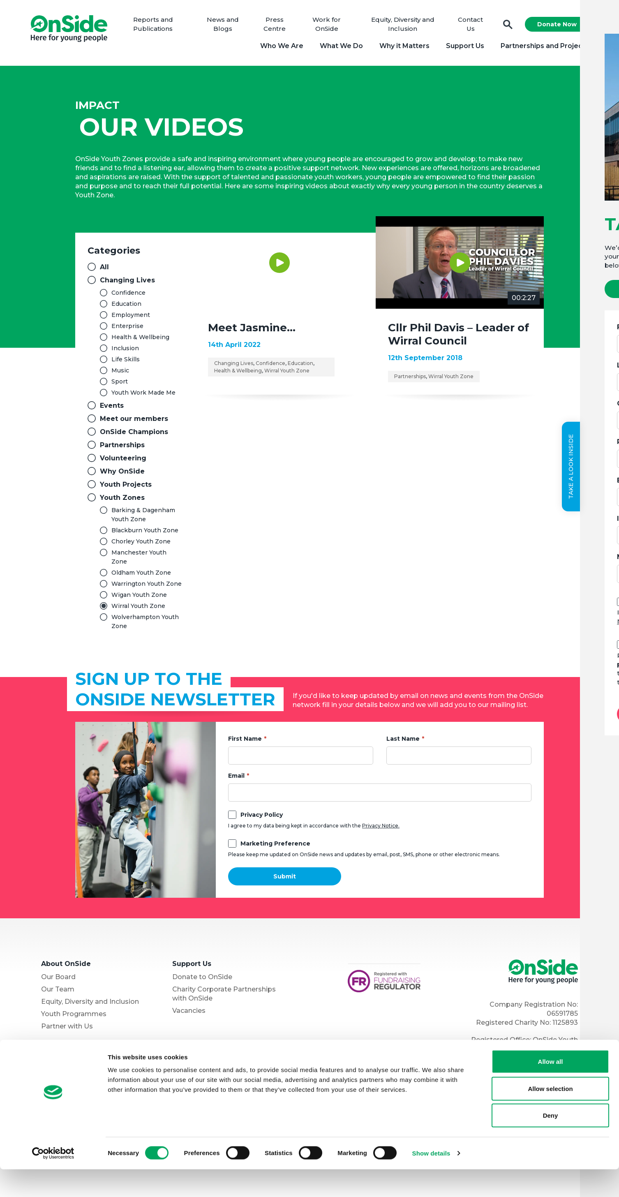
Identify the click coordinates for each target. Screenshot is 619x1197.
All (104, 269)
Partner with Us (67, 1029)
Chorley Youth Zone (141, 544)
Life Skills (125, 361)
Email (236, 778)
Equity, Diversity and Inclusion (90, 1004)
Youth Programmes (73, 1016)
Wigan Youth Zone (139, 597)
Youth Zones (122, 500)
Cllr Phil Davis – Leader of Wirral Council (458, 337)
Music (120, 373)
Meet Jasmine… (252, 330)
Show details (431, 1180)
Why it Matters (401, 47)
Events (112, 408)
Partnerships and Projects (542, 47)
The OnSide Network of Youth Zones (94, 1062)
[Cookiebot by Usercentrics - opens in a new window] (53, 1181)
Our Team (57, 992)
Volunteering (123, 460)
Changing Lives (127, 283)
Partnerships (122, 447)
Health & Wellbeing (140, 339)
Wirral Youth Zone (138, 608)
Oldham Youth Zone (141, 575)
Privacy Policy (261, 817)
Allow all (550, 1089)
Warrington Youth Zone (146, 586)
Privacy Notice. (381, 828)
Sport (119, 384)
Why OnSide (122, 474)
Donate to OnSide (202, 979)
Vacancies (189, 1013)
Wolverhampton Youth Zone (145, 624)
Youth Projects (126, 487)
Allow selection (550, 1116)
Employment (130, 317)
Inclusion (125, 350)
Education (126, 306)
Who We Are (278, 47)
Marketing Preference (275, 846)
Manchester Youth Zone (138, 559)
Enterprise (127, 328)
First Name (245, 741)
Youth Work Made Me (143, 395)
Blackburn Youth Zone (144, 532)
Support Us (462, 47)
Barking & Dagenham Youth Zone (143, 517)
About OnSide (66, 966)
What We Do (338, 47)
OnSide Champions (134, 434)
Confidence (128, 295)
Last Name (403, 741)
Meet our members (134, 421)
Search (505, 26)
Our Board (58, 979)
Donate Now (554, 25)
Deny (550, 1142)
